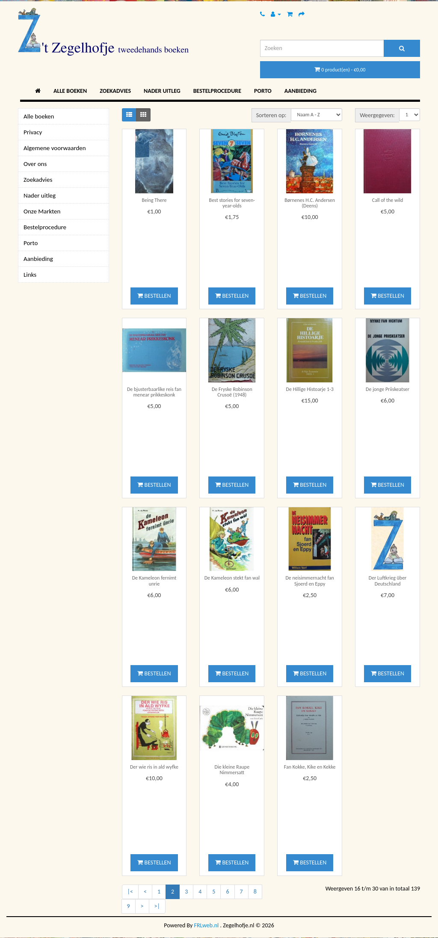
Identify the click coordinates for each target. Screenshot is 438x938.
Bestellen (154, 295)
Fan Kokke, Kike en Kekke (310, 767)
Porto (263, 91)
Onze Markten (42, 211)
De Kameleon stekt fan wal (232, 578)
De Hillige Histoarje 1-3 (310, 389)
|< (130, 891)
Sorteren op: (271, 115)
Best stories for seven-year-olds (232, 203)
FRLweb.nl (206, 925)
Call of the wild (387, 200)
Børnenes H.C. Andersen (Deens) (309, 203)
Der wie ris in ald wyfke (154, 767)
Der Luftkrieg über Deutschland (387, 580)
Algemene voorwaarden (55, 148)
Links (30, 274)
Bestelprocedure (217, 91)
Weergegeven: (377, 115)
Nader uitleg (162, 91)
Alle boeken (70, 91)
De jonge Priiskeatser (387, 389)
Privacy (33, 132)
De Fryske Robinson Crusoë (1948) (232, 392)
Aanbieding (300, 91)
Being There (154, 200)
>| (157, 906)
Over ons (35, 164)
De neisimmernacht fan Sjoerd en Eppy (309, 580)
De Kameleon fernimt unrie (154, 580)
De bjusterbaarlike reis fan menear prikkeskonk (154, 392)
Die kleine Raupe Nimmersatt (232, 769)
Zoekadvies (115, 91)
